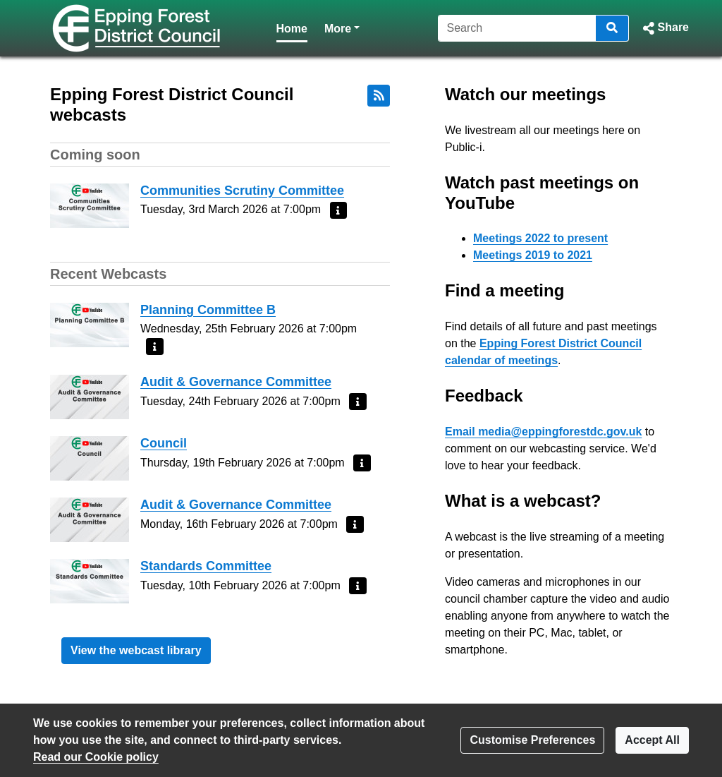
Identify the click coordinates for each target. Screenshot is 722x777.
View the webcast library (136, 650)
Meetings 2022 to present (540, 238)
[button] (664, 28)
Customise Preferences (532, 740)
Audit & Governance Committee (235, 382)
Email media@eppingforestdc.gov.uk (543, 432)
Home (291, 29)
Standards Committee (205, 566)
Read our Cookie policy (96, 757)
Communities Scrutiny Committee (242, 190)
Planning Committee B (208, 310)
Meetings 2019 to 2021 (532, 255)
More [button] (342, 27)
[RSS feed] (378, 96)
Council (163, 443)
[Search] (517, 28)
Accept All (652, 740)
